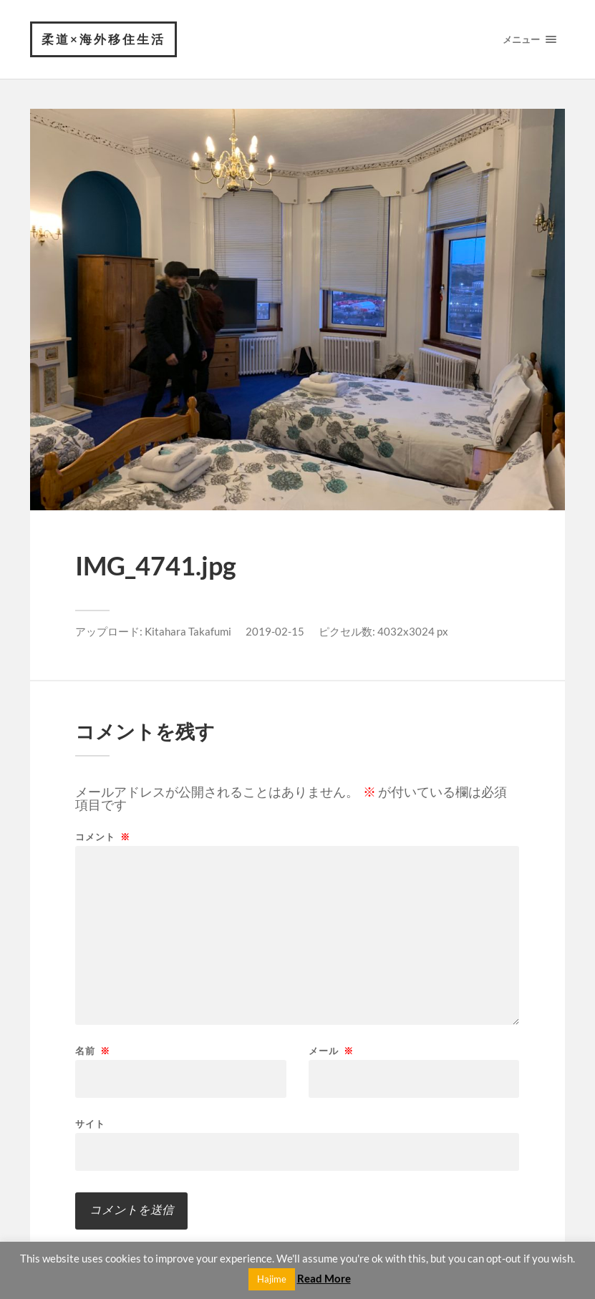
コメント (102, 837)
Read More (324, 1278)
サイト (90, 1123)
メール (331, 1051)
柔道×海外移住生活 (103, 39)
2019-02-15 (275, 631)
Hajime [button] (271, 1279)
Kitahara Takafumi (188, 631)
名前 (92, 1051)
